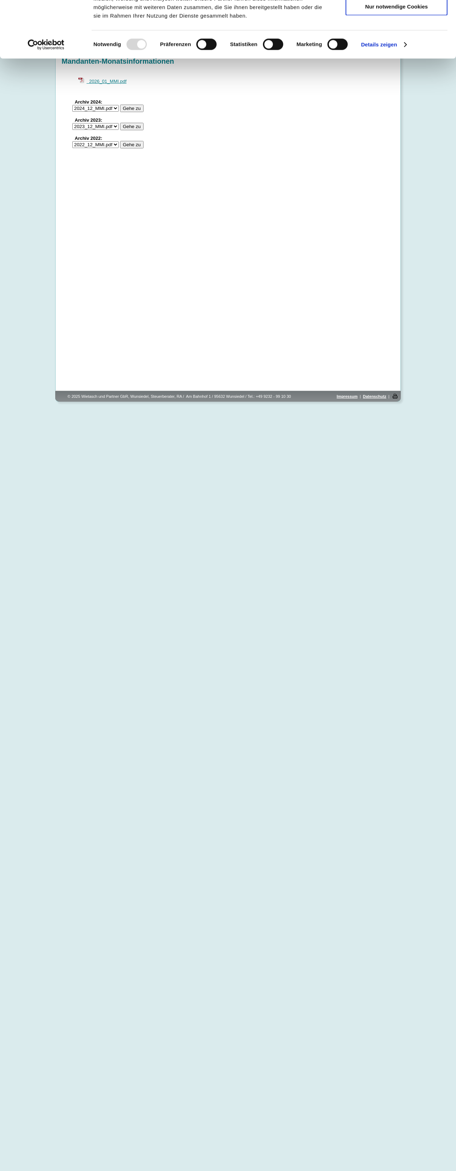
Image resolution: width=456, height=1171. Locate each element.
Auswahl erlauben (396, 39)
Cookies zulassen (396, 18)
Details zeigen (379, 97)
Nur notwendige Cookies (396, 59)
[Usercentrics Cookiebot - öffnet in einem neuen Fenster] (46, 97)
